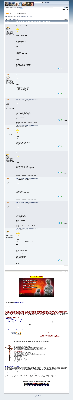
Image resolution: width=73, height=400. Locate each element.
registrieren (20, 7)
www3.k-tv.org (13, 332)
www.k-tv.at (14, 334)
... (12, 19)
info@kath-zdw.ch (9, 372)
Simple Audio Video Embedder (37, 395)
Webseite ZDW (47, 2)
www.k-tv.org (14, 333)
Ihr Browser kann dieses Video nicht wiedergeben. (36, 287)
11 (13, 19)
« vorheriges (63, 18)
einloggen (14, 7)
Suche (6, 302)
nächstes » (66, 18)
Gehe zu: (59, 271)
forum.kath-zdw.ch (44, 373)
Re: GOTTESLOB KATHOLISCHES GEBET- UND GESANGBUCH (27, 24)
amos (7, 74)
